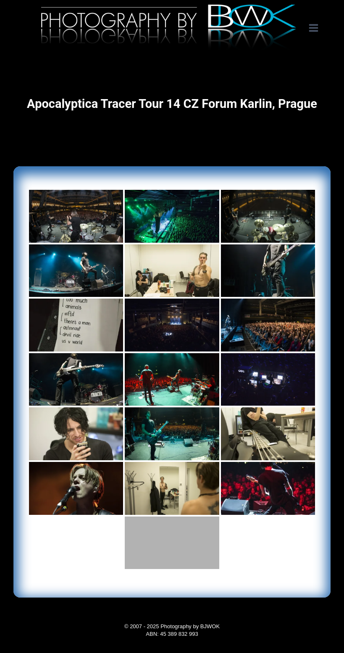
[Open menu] (318, 28)
